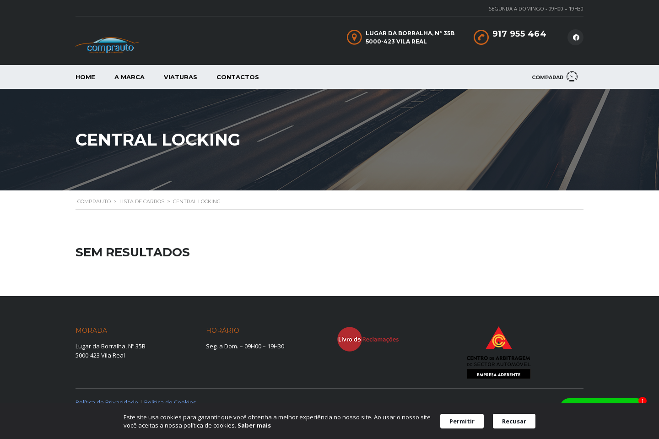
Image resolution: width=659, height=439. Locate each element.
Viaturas (180, 77)
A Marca (129, 77)
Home (85, 77)
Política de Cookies (170, 402)
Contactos (237, 77)
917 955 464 (519, 34)
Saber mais (254, 425)
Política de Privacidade (107, 402)
